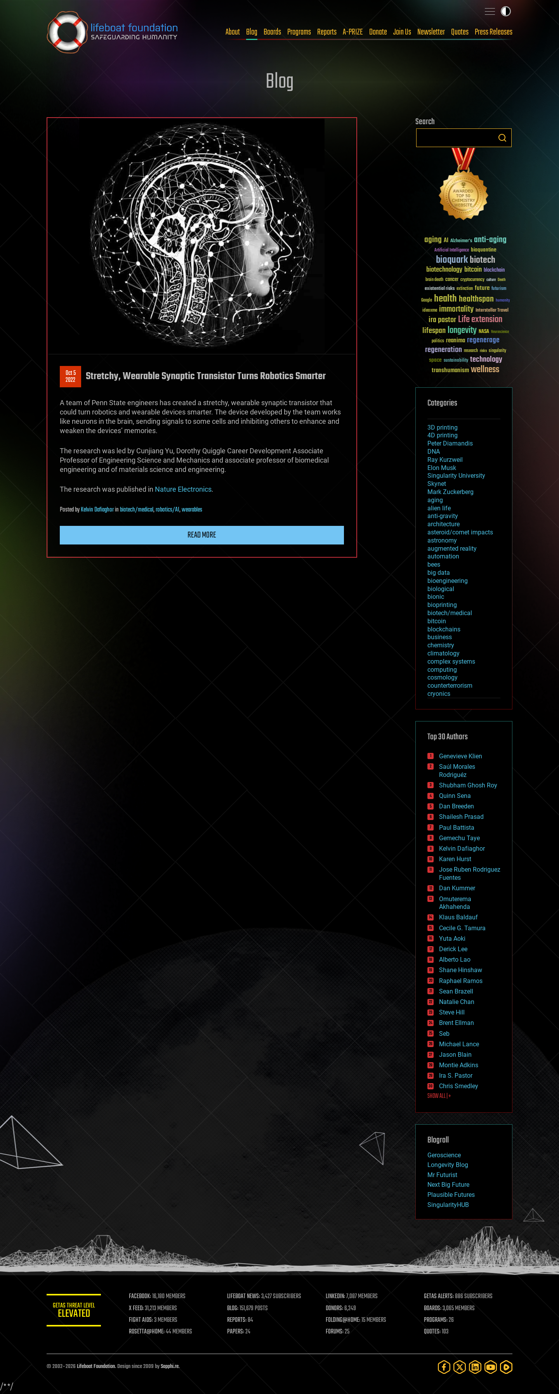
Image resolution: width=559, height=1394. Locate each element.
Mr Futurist (442, 1175)
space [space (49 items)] (435, 360)
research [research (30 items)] (471, 351)
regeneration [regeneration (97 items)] (443, 349)
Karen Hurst (455, 859)
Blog (251, 32)
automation (443, 556)
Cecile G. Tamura (462, 928)
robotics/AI (167, 510)
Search (502, 137)
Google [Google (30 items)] (426, 300)
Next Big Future (448, 1184)
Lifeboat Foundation (96, 1366)
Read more (201, 535)
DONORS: (334, 1309)
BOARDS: (432, 1309)
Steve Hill (452, 1012)
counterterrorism (449, 685)
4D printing (442, 435)
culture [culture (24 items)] (491, 280)
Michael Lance (459, 1044)
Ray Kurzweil (445, 459)
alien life (439, 508)
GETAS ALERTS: (439, 1297)
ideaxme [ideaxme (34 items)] (429, 311)
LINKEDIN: (335, 1297)
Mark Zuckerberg (450, 492)
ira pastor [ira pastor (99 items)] (442, 320)
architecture (443, 524)
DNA (433, 451)
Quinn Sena (455, 795)
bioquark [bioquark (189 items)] (452, 260)
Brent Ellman (456, 1022)
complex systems (451, 661)
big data (438, 572)
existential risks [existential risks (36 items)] (440, 289)
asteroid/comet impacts (460, 532)
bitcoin (436, 621)
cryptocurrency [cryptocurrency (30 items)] (472, 280)
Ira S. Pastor (455, 1075)
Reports (327, 32)
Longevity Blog (447, 1165)
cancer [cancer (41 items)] (451, 280)
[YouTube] (490, 1367)
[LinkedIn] (475, 1367)
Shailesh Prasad (461, 816)
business (439, 637)
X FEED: (136, 1309)
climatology (443, 653)
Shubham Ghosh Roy (468, 785)
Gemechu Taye (459, 838)
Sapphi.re (170, 1366)
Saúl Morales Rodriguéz (457, 770)
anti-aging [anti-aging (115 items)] (490, 240)
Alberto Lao (454, 959)
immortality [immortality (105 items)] (456, 309)
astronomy (442, 540)
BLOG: (232, 1309)
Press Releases (493, 32)
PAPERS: (235, 1332)
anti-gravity (442, 516)
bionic (435, 596)
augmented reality (452, 548)
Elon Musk (441, 468)
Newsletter (431, 32)
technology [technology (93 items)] (486, 359)
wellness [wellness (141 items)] (485, 370)
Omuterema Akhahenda (455, 903)
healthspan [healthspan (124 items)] (476, 299)
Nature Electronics (183, 489)
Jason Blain (455, 1054)
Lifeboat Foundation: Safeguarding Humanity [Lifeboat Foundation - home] (113, 32)
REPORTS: (237, 1320)
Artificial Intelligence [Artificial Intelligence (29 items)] (451, 250)
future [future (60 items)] (482, 288)
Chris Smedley (458, 1086)
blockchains (443, 629)
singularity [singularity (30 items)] (497, 351)
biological (440, 589)
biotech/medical (136, 510)
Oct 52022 (71, 377)
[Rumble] (506, 1367)
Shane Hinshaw (460, 970)
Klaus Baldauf (458, 917)
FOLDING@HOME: (343, 1320)
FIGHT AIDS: (141, 1320)
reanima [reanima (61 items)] (455, 340)
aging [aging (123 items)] (433, 240)
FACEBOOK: (140, 1297)
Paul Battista (456, 827)
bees (433, 564)
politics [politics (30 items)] (438, 341)
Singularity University (456, 475)
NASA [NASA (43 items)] (484, 332)
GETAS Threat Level (74, 1311)
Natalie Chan (456, 1002)
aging (435, 500)
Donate (378, 32)
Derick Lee (453, 949)
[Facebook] (444, 1367)
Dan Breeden (456, 806)
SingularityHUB (448, 1204)
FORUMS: (335, 1332)
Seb (444, 1033)
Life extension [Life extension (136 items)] (480, 320)
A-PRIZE (353, 32)
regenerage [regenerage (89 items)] (483, 340)
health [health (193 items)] (445, 299)
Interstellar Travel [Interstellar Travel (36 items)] (492, 311)
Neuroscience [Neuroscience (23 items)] (500, 332)
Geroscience (444, 1155)
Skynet (436, 483)
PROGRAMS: (436, 1320)
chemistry (440, 645)
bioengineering (447, 580)
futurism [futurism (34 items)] (498, 289)
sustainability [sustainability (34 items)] (456, 361)
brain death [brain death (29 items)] (434, 280)
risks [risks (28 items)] (483, 350)
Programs (299, 32)
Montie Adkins (458, 1065)
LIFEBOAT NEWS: (243, 1297)
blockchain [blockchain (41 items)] (494, 270)
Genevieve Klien (460, 756)
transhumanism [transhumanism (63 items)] (450, 370)
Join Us (402, 32)
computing (442, 669)
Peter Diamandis (450, 443)
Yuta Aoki (452, 938)
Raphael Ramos (461, 981)
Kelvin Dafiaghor (97, 510)
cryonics (438, 693)
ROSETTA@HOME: (147, 1332)
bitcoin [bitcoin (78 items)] (473, 270)
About (233, 32)
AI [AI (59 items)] (446, 240)
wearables (192, 510)
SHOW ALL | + (439, 1096)
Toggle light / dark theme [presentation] (506, 11)
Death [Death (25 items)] (501, 280)
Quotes (460, 32)
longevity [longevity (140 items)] (462, 331)
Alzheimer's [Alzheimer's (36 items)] (461, 241)
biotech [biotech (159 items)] (482, 260)
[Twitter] (459, 1367)
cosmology (442, 677)
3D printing (442, 427)
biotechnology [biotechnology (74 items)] (444, 270)
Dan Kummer (457, 888)
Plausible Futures (451, 1194)
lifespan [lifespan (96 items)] (434, 330)
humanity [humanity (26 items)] (503, 300)
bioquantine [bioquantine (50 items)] (484, 249)
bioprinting (442, 605)
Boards (272, 32)
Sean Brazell (456, 991)
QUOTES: (432, 1332)
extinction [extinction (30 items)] (465, 288)
